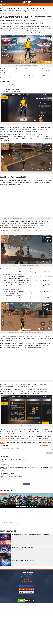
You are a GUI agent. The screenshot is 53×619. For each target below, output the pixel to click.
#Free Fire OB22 (42, 442)
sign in (6, 448)
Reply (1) (8, 461)
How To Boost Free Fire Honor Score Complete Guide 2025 (23, 560)
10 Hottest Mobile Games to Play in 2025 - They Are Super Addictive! (18, 524)
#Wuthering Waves (22, 4)
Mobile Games (16, 13)
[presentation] (5, 443)
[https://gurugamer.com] (26, 572)
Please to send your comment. (10, 448)
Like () (3, 461)
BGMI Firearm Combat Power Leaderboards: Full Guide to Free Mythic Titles (27, 553)
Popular (50, 445)
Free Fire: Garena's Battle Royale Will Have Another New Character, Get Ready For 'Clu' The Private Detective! (22, 21)
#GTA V (10, 4)
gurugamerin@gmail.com (27, 576)
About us (26, 579)
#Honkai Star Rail (31, 4)
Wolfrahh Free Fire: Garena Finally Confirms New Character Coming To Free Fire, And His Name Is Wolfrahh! (22, 23)
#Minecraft (5, 4)
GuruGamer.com (29, 438)
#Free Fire (16, 4)
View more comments (6, 481)
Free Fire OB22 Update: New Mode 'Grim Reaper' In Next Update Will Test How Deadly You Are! (19, 20)
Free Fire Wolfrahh (5, 438)
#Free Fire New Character (19, 442)
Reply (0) (8, 470)
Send (49, 452)
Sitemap (26, 583)
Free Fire (13, 26)
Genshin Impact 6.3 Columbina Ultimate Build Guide (22, 547)
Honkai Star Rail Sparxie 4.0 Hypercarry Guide (21, 541)
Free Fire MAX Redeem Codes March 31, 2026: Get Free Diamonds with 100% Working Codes (30, 534)
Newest (45, 445)
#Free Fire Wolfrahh (32, 442)
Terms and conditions (26, 581)
